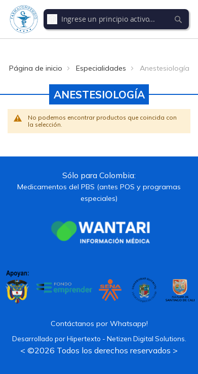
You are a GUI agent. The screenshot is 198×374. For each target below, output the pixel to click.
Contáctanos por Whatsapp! (99, 323)
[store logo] (23, 19)
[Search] (178, 19)
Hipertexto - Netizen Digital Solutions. (126, 339)
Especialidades (101, 68)
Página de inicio (35, 68)
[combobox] (116, 19)
